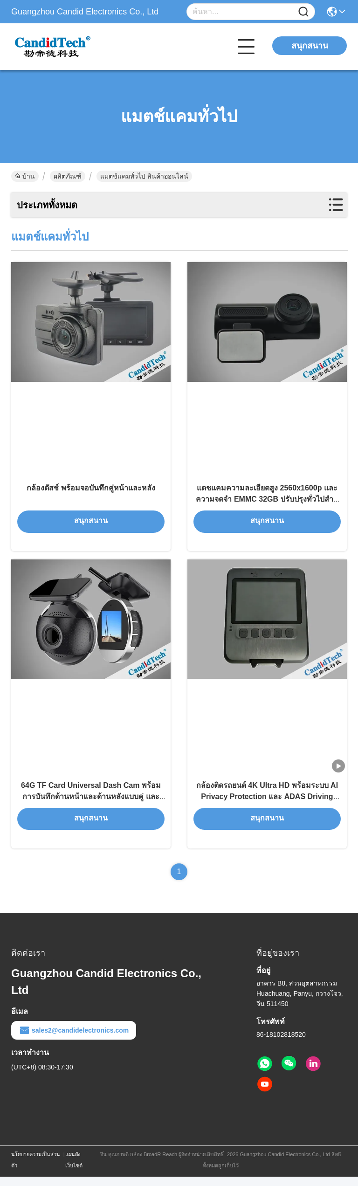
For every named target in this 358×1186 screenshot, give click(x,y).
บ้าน (25, 176)
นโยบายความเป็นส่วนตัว (35, 1169)
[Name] (303, 12)
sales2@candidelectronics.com (74, 1039)
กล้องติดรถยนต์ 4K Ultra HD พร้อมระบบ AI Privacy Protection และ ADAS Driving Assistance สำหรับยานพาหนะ (267, 805)
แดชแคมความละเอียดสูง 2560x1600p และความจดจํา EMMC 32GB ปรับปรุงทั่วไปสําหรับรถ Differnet (267, 503)
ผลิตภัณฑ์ (68, 176)
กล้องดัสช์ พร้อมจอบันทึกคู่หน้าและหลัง (91, 492)
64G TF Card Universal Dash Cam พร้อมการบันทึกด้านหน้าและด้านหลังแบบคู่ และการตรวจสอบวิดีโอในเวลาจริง (91, 805)
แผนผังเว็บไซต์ (74, 1169)
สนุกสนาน (309, 45)
